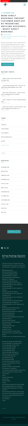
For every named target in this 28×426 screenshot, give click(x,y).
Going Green (5, 128)
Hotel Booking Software (8, 315)
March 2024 (4, 187)
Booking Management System (10, 273)
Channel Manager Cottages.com (10, 302)
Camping (3, 124)
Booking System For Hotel (9, 309)
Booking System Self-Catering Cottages (12, 300)
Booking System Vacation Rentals (11, 307)
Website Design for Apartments (10, 354)
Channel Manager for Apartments (11, 277)
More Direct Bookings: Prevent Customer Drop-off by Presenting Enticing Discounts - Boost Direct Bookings (13, 23)
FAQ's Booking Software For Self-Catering (13, 391)
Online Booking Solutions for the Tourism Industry (13, 256)
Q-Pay (3, 375)
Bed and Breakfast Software (9, 272)
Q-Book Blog (5, 379)
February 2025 (5, 175)
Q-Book (13, 1)
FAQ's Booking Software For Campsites (12, 386)
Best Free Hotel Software (8, 320)
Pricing (4, 382)
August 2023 (4, 204)
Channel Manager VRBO (8, 350)
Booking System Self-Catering (10, 291)
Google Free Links (7, 329)
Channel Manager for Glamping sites (11, 343)
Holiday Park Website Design (9, 281)
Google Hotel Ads (6, 327)
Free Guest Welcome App (8, 355)
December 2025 (5, 167)
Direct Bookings (7, 36)
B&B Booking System (7, 270)
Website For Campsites (8, 279)
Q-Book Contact (6, 381)
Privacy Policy (5, 398)
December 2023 (5, 191)
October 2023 (5, 196)
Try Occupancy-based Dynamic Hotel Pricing (13, 370)
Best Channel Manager (8, 359)
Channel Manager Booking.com (10, 352)
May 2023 (3, 212)
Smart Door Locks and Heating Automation (13, 393)
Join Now (5, 1)
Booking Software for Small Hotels (11, 331)
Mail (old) (18, 1)
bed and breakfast (6, 137)
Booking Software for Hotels (9, 275)
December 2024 (5, 179)
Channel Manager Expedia (9, 347)
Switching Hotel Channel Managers (11, 322)
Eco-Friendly (5, 133)
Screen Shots (5, 373)
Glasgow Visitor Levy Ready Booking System (13, 336)
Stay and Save (22, 36)
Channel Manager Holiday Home (10, 345)
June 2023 (3, 208)
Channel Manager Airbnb (8, 348)
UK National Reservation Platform (11, 361)
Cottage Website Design (8, 325)
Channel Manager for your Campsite (11, 282)
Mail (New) (24, 1)
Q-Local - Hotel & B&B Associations (11, 363)
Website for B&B (6, 324)
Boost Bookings (6, 38)
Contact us (14, 231)
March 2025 (4, 171)
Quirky (3, 141)
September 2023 (5, 200)
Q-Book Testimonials (7, 377)
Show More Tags (5, 145)
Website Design (6, 364)
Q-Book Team (7, 34)
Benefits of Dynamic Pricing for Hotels (12, 372)
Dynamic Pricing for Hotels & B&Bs (11, 366)
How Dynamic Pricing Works (9, 368)
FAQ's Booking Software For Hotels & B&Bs (13, 384)
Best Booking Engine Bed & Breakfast (12, 341)
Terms (3, 400)
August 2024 (4, 183)
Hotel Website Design (7, 357)
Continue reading (7, 64)
